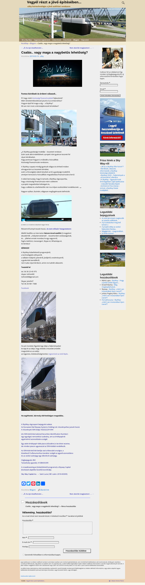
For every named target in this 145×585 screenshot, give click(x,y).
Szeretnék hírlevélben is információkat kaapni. (41, 557)
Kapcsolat (85, 40)
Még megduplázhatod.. (109, 286)
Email (103, 89)
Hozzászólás (28, 520)
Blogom (76, 40)
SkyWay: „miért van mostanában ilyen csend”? (113, 290)
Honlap (25, 549)
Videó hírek (56, 40)
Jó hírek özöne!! (108, 233)
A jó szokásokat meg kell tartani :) (111, 223)
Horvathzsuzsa (107, 300)
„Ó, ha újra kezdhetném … (32, 48)
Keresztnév (105, 83)
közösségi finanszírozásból (42, 98)
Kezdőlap (24, 43)
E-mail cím (27, 544)
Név (24, 540)
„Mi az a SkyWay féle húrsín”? (112, 166)
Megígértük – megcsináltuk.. (113, 231)
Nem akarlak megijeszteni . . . (82, 48)
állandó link (44, 490)
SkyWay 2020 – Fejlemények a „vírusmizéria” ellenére (112, 176)
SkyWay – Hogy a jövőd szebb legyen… (113, 281)
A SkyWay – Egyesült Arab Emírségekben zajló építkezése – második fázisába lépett (112, 181)
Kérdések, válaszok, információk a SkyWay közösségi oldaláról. (108, 170)
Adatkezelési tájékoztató (28, 578)
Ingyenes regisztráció (42, 40)
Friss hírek (67, 40)
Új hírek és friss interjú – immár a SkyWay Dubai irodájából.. (110, 188)
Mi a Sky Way (27, 40)
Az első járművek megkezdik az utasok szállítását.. (113, 219)
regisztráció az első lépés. (58, 354)
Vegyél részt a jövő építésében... (35, 583)
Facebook (25, 288)
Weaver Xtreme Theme (117, 583)
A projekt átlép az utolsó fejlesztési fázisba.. (111, 228)
